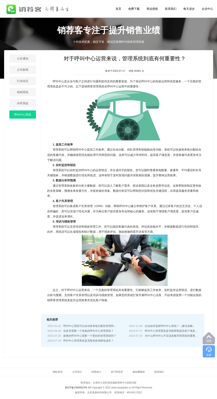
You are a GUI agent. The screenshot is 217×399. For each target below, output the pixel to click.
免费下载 (134, 8)
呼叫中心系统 (22, 114)
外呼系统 (22, 103)
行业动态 (22, 81)
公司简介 (77, 371)
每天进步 (189, 8)
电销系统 (22, 92)
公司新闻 (22, 69)
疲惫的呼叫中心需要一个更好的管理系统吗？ (89, 335)
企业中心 (207, 8)
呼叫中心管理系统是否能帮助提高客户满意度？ (172, 330)
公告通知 (22, 58)
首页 (118, 8)
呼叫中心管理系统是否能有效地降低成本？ (88, 340)
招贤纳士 (96, 371)
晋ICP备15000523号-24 (78, 387)
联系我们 (170, 8)
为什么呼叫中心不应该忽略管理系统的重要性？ (172, 335)
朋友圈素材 (138, 371)
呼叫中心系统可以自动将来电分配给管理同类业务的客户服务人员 (101, 325)
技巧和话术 (117, 371)
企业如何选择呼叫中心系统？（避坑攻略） (170, 325)
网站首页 (58, 371)
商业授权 (152, 8)
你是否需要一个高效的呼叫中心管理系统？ (88, 330)
